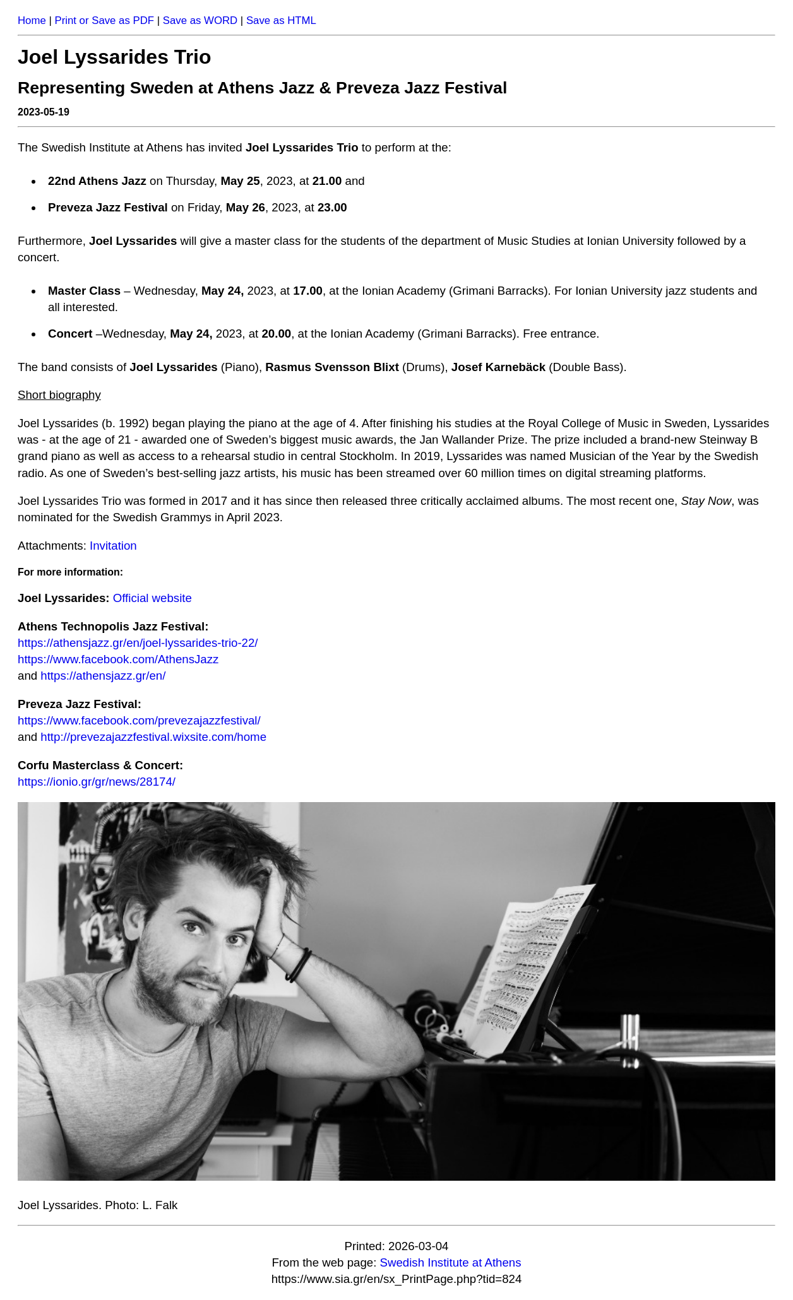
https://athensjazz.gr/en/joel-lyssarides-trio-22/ (138, 642)
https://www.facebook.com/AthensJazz (118, 659)
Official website (152, 598)
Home (32, 21)
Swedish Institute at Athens (451, 1262)
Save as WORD (200, 21)
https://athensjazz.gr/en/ (102, 675)
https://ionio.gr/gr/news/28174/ (97, 781)
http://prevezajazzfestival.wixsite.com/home (153, 736)
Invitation (113, 545)
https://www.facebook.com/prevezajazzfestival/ (139, 720)
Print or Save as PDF (104, 21)
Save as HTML (281, 21)
